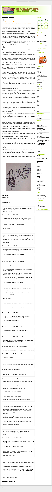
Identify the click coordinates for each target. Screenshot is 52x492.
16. (2, 378)
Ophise (38, 167)
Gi (19, 369)
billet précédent (5, 17)
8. (2, 282)
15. (2, 369)
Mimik (38, 165)
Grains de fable (39, 77)
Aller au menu (25, 1)
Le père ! (38, 151)
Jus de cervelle (39, 71)
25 (39, 28)
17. (2, 402)
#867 (28, 23)
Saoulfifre (22, 224)
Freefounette (21, 360)
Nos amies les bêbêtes (41, 69)
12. (2, 346)
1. (2, 204)
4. (2, 231)
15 (45, 25)
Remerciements (40, 39)
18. (2, 427)
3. (2, 224)
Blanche (38, 50)
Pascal (38, 162)
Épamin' (38, 177)
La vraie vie (24, 23)
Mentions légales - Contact (42, 41)
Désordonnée (39, 156)
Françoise (38, 184)
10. (2, 326)
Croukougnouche (40, 171)
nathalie (20, 353)
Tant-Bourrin (22, 214)
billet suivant (11, 17)
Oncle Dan (39, 189)
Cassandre (22, 261)
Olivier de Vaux (39, 173)
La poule (38, 182)
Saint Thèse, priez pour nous (42, 73)
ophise (21, 326)
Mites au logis (39, 82)
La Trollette (39, 169)
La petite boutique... (40, 181)
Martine (21, 446)
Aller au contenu (19, 1)
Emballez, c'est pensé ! (41, 75)
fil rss (38, 202)
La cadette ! (39, 152)
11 (39, 25)
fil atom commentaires (41, 206)
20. (2, 446)
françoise (22, 231)
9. (2, 312)
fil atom (38, 205)
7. (2, 261)
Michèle (38, 188)
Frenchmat (22, 254)
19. (2, 437)
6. (2, 254)
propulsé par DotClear (5, 487)
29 (45, 28)
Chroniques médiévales (41, 80)
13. (2, 353)
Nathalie (38, 176)
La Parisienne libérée (41, 185)
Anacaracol (21, 402)
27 (42, 28)
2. (2, 214)
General (38, 68)
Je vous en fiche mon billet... (42, 45)
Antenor (38, 163)
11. (2, 336)
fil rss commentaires (40, 203)
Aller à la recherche (32, 1)
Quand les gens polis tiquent (42, 76)
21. (2, 458)
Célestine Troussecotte (41, 178)
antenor (21, 204)
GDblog (38, 187)
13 (42, 25)
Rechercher (40, 32)
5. (2, 245)
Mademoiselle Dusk (40, 180)
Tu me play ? (39, 79)
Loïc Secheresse (40, 161)
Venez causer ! (39, 86)
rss (30, 23)
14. (2, 360)
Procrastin (39, 155)
